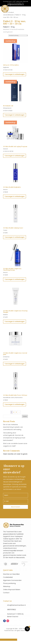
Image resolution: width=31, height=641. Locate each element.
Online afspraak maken (8, 640)
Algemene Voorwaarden (12, 580)
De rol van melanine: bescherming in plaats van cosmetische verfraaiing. (13, 427)
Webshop (6, 586)
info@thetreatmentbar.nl (15, 4)
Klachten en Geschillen (11, 574)
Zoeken (25, 416)
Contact (6, 593)
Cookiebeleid (8, 577)
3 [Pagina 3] (16, 412)
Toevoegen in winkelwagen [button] (15, 74)
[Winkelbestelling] (18, 35)
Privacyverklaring (9, 583)
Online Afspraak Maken (11, 590)
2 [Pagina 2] (13, 412)
